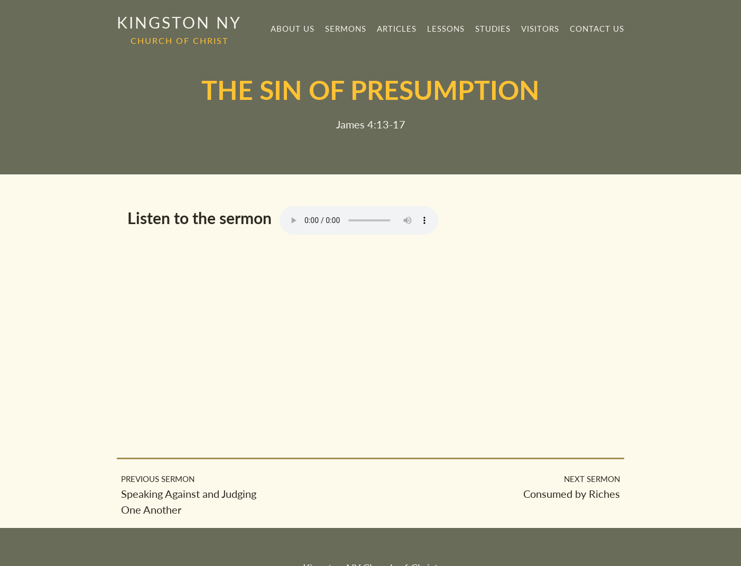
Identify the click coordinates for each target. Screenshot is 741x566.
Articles (396, 28)
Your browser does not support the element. (359, 220)
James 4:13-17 (370, 124)
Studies (493, 28)
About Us (292, 28)
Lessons (446, 28)
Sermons (345, 28)
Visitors (540, 28)
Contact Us (597, 28)
